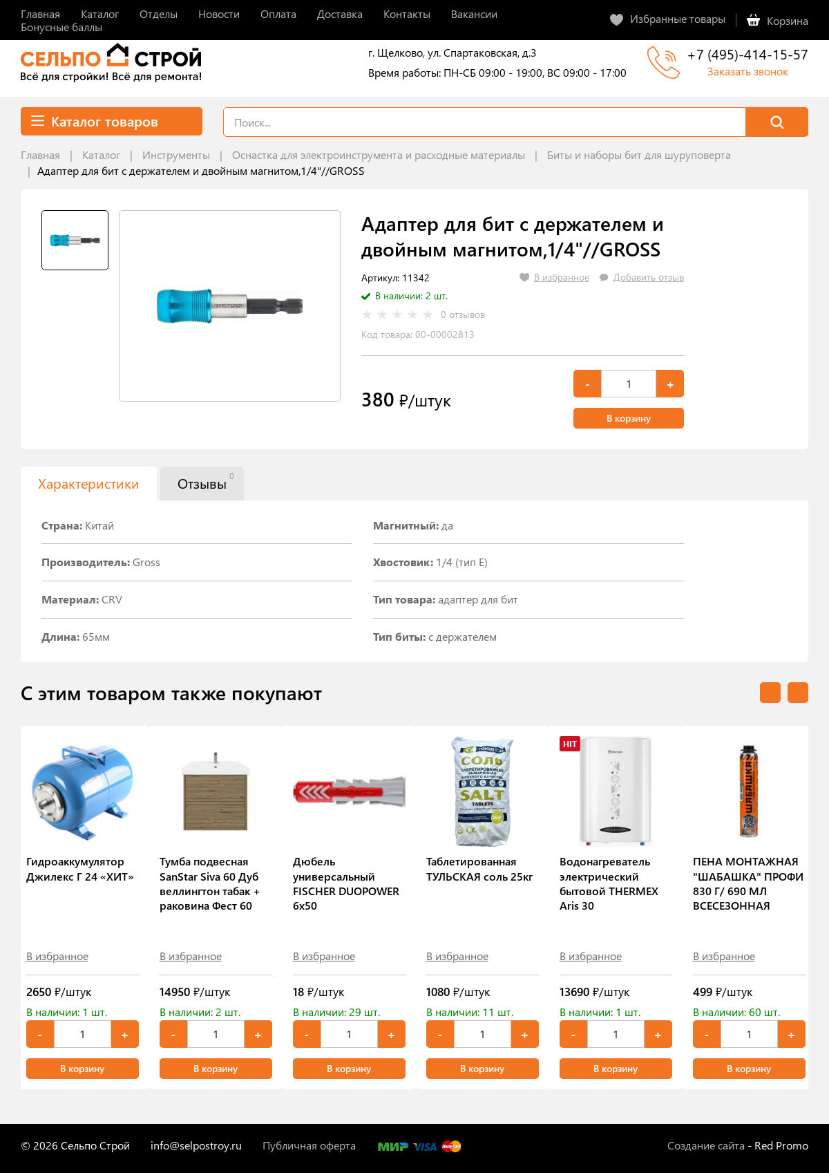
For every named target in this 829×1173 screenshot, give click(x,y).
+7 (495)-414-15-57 (747, 53)
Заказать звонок (747, 71)
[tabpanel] (230, 306)
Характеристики (89, 482)
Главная (40, 154)
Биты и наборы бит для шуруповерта (639, 154)
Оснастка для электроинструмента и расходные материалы (378, 154)
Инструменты (176, 154)
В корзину (629, 417)
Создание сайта (706, 1145)
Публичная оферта (309, 1145)
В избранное (57, 955)
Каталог (101, 154)
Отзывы (206, 481)
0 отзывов (463, 314)
